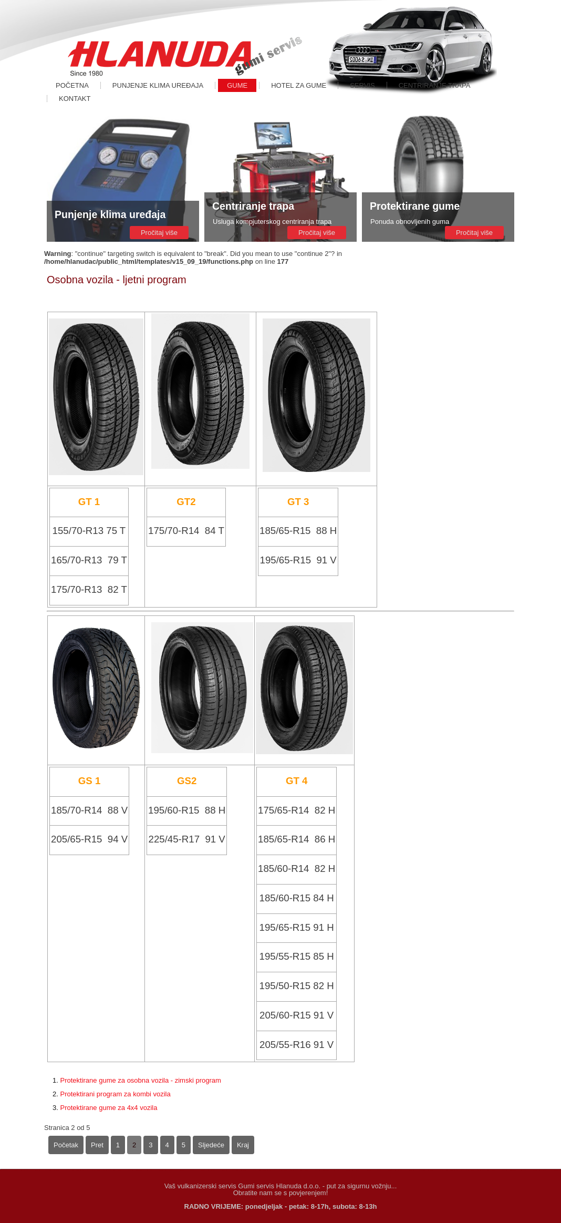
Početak (66, 1145)
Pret (97, 1145)
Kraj (243, 1145)
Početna (72, 85)
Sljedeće (211, 1145)
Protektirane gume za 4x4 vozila (108, 1108)
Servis (362, 85)
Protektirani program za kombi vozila (115, 1094)
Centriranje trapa (435, 85)
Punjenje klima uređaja (157, 85)
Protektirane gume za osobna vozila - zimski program (140, 1080)
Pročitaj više (159, 233)
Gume (237, 85)
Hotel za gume (298, 85)
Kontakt (74, 98)
